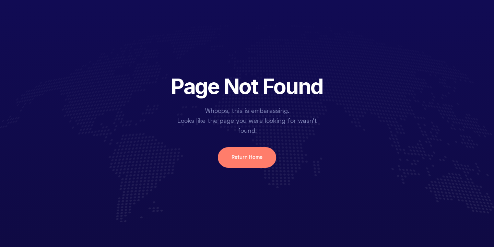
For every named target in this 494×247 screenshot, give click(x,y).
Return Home (247, 157)
